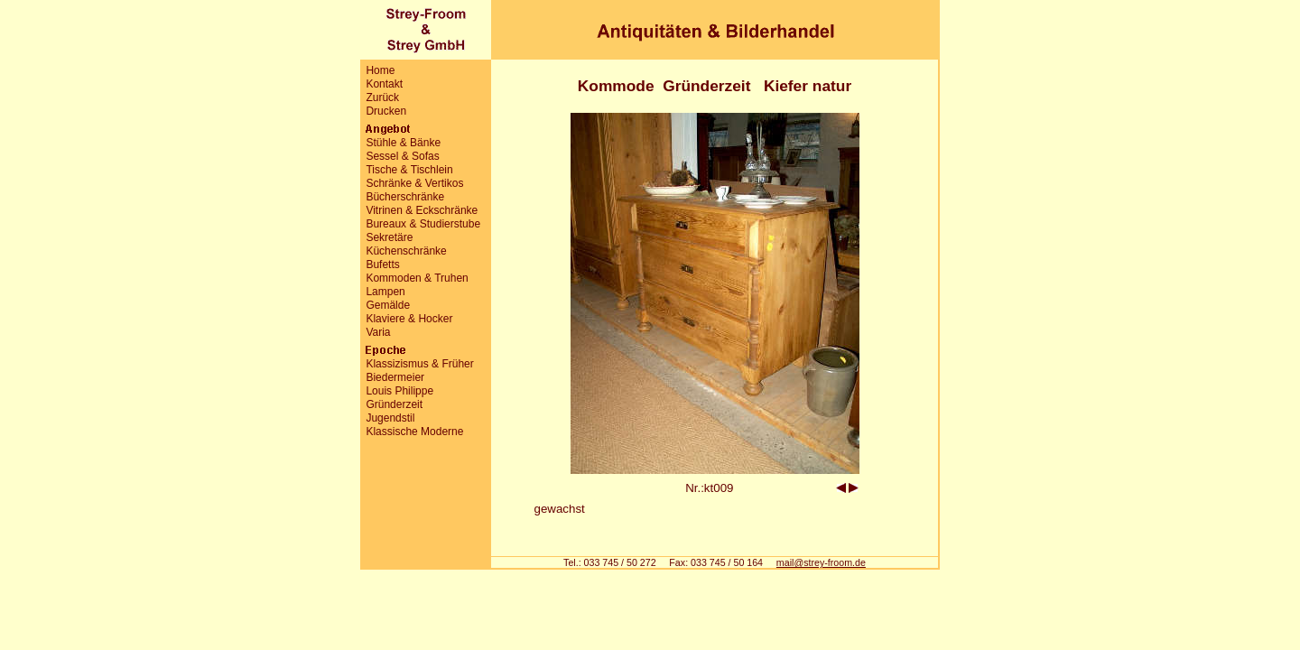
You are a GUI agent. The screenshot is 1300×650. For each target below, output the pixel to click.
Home (380, 70)
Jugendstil (390, 418)
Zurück (382, 97)
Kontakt (384, 84)
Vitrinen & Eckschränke (422, 210)
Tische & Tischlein (409, 169)
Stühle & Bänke (403, 142)
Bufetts (382, 264)
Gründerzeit (394, 404)
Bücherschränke (405, 196)
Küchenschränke (406, 251)
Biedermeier (395, 377)
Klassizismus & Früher (419, 364)
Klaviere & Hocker (409, 318)
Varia (378, 332)
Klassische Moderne (414, 431)
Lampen (385, 291)
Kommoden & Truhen (417, 278)
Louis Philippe (399, 391)
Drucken (386, 111)
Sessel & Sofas (402, 156)
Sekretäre (389, 237)
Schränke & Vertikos (414, 183)
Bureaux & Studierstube (423, 224)
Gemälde (388, 305)
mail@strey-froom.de (821, 562)
